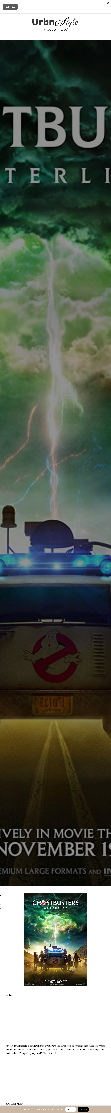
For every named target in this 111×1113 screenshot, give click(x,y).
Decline (83, 1109)
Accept (70, 1109)
